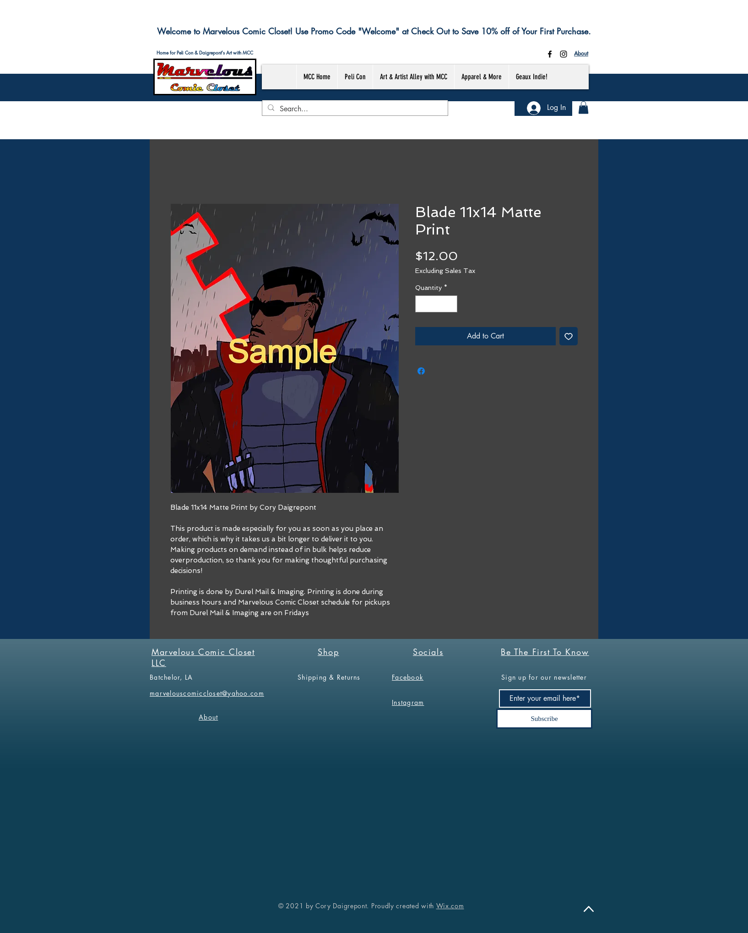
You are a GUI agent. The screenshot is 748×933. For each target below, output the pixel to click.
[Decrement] (422, 304)
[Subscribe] (544, 719)
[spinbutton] (436, 304)
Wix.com (450, 905)
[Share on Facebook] (421, 371)
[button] (583, 107)
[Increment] (450, 304)
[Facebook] (549, 54)
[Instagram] (563, 54)
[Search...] (354, 109)
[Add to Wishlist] (568, 336)
